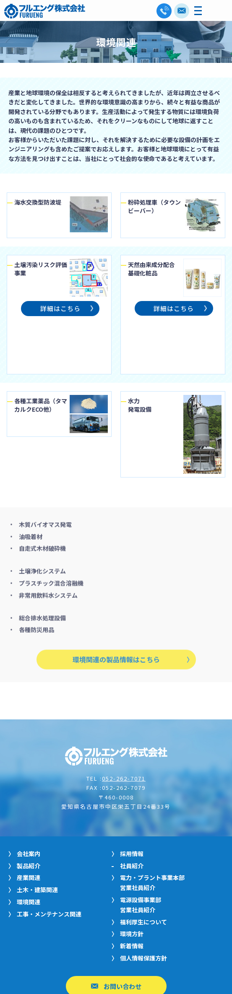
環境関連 (28, 847)
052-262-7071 (124, 724)
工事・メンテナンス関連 (49, 859)
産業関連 (28, 823)
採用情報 (131, 799)
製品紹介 (28, 811)
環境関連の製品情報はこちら (116, 620)
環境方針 (131, 879)
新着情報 (131, 891)
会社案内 (28, 799)
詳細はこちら (60, 309)
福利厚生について (143, 867)
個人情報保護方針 (143, 903)
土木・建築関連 (37, 835)
